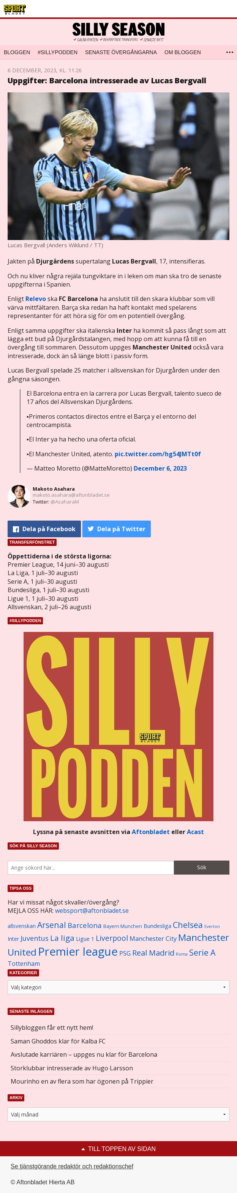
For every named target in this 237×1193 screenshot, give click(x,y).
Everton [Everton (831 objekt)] (212, 926)
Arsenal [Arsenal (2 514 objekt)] (51, 924)
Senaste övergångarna (121, 52)
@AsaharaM (65, 501)
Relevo (35, 299)
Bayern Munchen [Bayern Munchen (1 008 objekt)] (122, 926)
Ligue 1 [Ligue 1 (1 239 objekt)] (85, 938)
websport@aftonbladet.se (92, 910)
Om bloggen (182, 52)
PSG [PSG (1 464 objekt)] (125, 953)
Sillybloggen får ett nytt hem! (52, 1027)
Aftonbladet (151, 832)
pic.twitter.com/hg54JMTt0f (158, 454)
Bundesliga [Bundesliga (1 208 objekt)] (157, 925)
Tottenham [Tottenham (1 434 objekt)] (24, 963)
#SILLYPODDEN (57, 52)
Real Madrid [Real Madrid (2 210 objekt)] (153, 953)
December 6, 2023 (160, 468)
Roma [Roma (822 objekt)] (182, 954)
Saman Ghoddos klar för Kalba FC (58, 1041)
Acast (195, 832)
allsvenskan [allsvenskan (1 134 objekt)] (22, 926)
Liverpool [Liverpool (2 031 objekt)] (112, 938)
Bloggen (17, 52)
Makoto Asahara (54, 488)
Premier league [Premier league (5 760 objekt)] (78, 951)
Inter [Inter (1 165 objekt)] (13, 938)
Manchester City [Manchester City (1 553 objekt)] (153, 938)
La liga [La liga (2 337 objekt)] (62, 938)
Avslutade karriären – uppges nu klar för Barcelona (84, 1054)
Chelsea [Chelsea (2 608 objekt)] (188, 924)
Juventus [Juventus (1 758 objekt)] (35, 938)
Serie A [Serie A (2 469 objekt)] (202, 952)
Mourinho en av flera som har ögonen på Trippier (82, 1081)
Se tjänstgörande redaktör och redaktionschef (72, 1166)
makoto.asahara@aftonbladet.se (71, 494)
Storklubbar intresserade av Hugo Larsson (72, 1068)
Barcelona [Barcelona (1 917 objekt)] (85, 925)
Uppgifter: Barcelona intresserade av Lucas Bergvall (107, 80)
